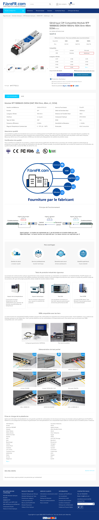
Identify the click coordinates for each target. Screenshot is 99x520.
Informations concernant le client (49, 494)
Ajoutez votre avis (89, 470)
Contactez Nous (60, 10)
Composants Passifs (8, 506)
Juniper (72, 50)
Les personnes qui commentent (33, 477)
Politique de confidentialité (66, 505)
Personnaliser (40, 10)
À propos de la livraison (65, 500)
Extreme (72, 53)
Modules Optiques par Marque (30, 494)
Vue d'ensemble (11, 96)
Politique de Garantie (45, 498)
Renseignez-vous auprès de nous (84, 70)
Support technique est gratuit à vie (61, 83)
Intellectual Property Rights (66, 507)
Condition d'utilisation (64, 502)
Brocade (86, 50)
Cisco (56, 50)
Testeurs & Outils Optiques (10, 508)
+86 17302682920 (83, 494)
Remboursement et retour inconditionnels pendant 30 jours (67, 81)
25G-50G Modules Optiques (10, 495)
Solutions (30, 10)
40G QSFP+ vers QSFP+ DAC (10, 502)
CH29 (71, 67)
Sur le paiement (63, 496)
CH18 (71, 59)
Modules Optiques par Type (29, 496)
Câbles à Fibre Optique (28, 507)
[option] (10, 68)
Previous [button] (5, 68)
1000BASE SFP (6, 500)
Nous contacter (44, 502)
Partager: (7, 85)
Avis (22, 96)
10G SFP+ (5, 497)
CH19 (86, 59)
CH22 (86, 61)
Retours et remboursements (47, 500)
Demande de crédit (64, 498)
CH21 (71, 61)
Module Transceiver (27, 505)
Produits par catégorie (27, 498)
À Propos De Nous (73, 10)
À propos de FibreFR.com (65, 494)
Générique (86, 53)
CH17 (56, 59)
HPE (57, 53)
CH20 (56, 61)
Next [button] (47, 68)
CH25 (86, 64)
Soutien (49, 10)
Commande (43, 496)
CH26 (56, 67)
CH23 (56, 64)
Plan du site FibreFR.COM (28, 502)
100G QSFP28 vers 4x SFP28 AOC (11, 504)
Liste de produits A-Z (27, 500)
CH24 (71, 64)
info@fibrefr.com (85, 496)
